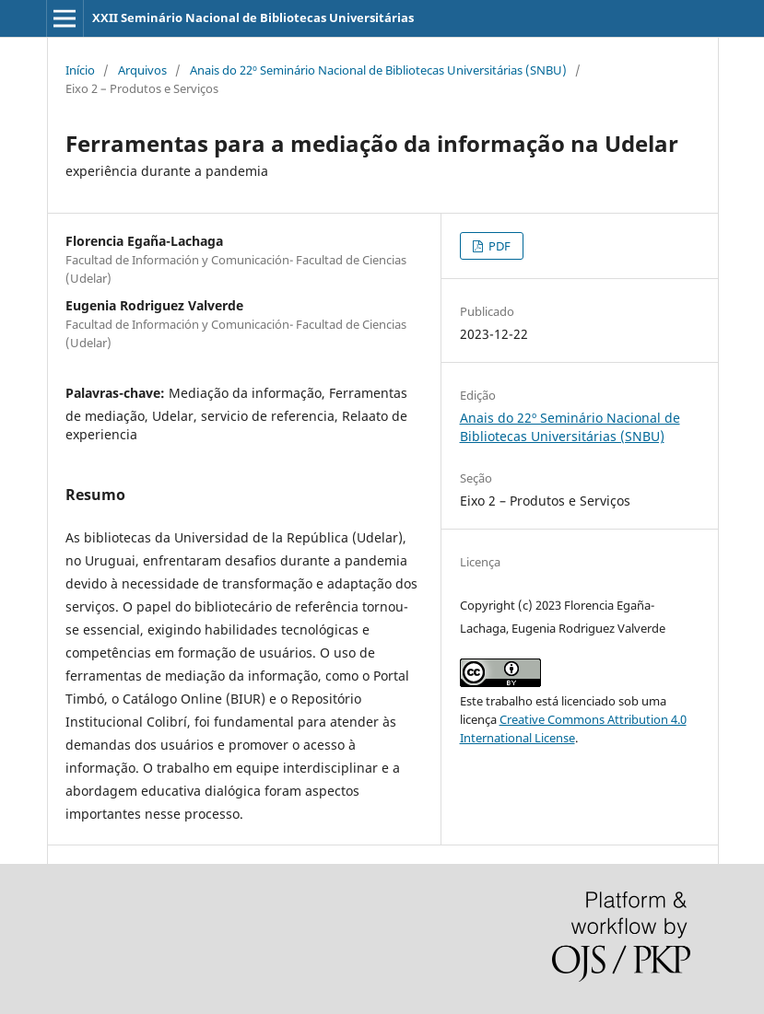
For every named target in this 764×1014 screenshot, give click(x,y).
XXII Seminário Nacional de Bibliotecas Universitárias (253, 17)
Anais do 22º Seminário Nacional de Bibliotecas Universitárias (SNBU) (378, 70)
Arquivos (142, 70)
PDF (498, 246)
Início (80, 70)
